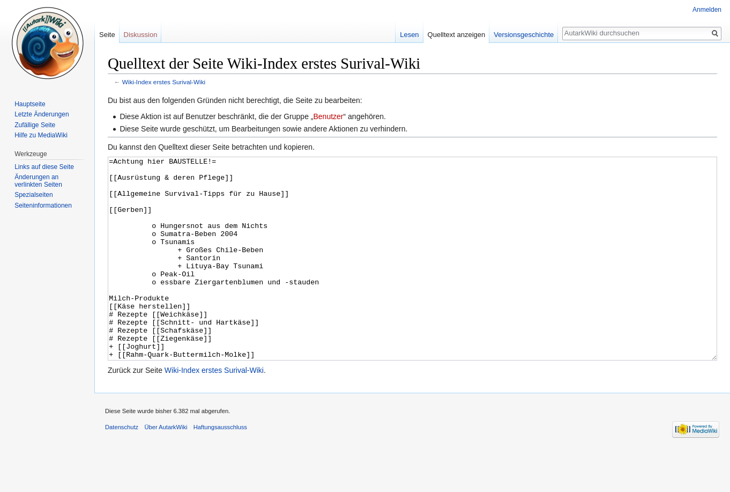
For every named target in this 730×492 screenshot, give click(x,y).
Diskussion (141, 35)
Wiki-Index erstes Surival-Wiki (163, 81)
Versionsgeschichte (524, 35)
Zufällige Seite (34, 125)
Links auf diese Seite (44, 167)
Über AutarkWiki (165, 467)
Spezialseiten (33, 195)
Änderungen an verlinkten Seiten (38, 180)
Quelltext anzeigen (457, 35)
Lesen (409, 35)
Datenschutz (121, 467)
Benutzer (328, 116)
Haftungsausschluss (220, 467)
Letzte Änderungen (41, 114)
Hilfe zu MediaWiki (41, 135)
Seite (107, 35)
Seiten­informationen (43, 205)
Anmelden (706, 9)
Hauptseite (29, 104)
